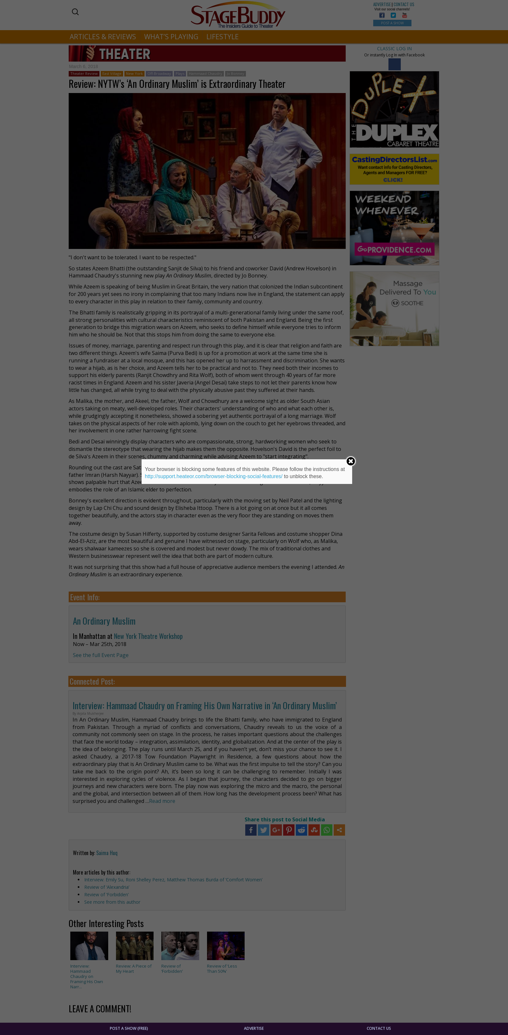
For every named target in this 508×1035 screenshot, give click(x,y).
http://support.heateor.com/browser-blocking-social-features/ (214, 476)
